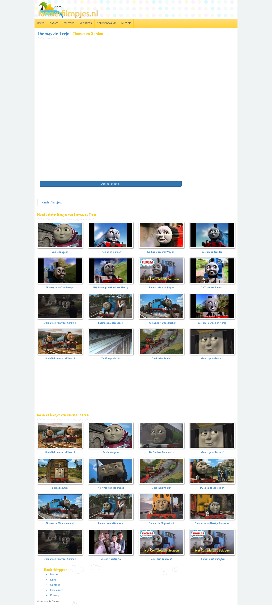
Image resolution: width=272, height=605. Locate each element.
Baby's (54, 23)
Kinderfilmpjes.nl (52, 202)
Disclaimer (56, 589)
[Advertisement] (136, 65)
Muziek (126, 23)
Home (40, 23)
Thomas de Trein (53, 34)
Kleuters (86, 23)
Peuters (68, 23)
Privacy (54, 595)
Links (53, 579)
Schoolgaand (106, 23)
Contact (55, 584)
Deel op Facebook (110, 183)
